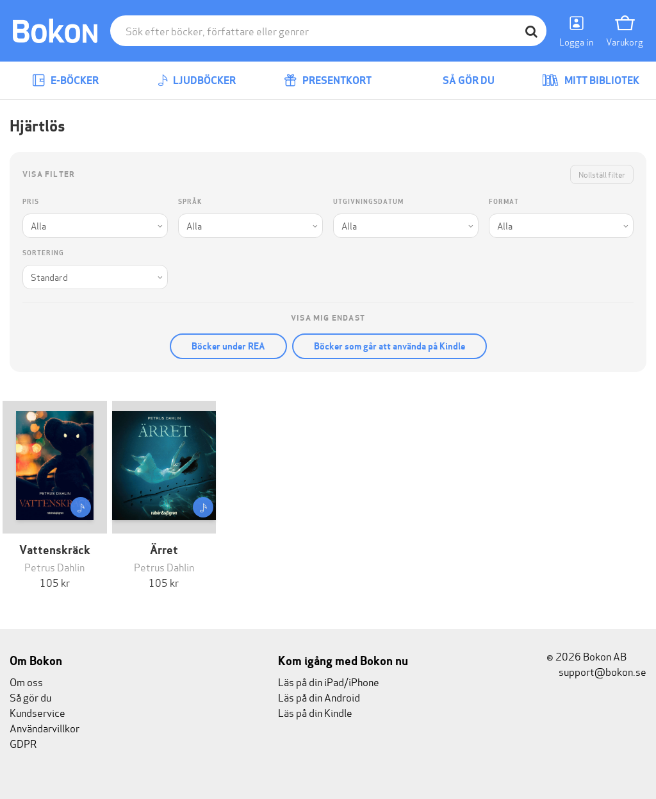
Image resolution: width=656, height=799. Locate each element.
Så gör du (459, 80)
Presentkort (328, 80)
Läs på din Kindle (315, 712)
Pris (30, 202)
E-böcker (65, 80)
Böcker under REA (228, 346)
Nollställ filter (601, 174)
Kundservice (37, 712)
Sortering (43, 253)
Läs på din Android (319, 696)
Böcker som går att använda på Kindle (389, 346)
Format (504, 202)
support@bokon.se (596, 671)
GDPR (23, 743)
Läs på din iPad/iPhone (328, 681)
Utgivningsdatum (368, 202)
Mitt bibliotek (590, 80)
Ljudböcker (197, 80)
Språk (190, 202)
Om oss (26, 681)
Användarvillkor (44, 727)
